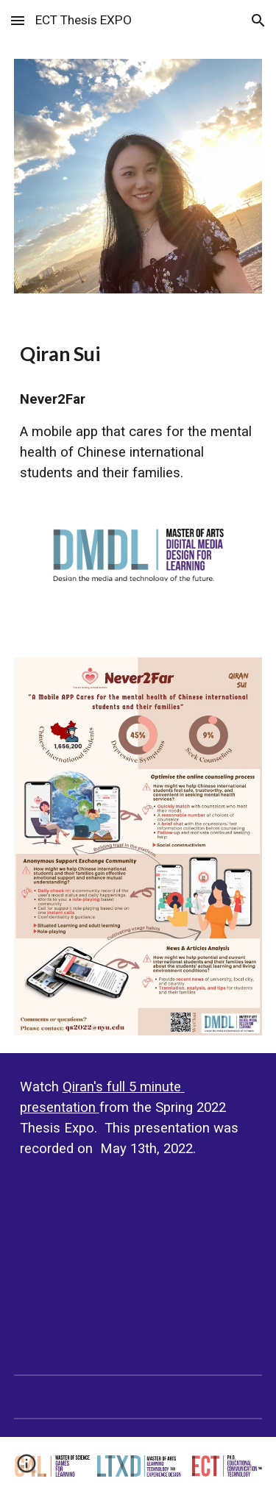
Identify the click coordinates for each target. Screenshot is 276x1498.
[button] (17, 20)
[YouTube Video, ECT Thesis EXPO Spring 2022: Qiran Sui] (138, 1266)
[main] (138, 354)
